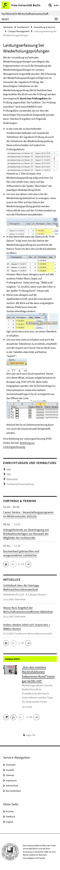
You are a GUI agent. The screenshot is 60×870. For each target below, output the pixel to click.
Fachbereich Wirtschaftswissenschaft (25, 14)
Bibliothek (12, 479)
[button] (6, 564)
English (9, 821)
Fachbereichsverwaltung (20, 484)
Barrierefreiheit (13, 790)
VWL (8, 474)
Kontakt (10, 769)
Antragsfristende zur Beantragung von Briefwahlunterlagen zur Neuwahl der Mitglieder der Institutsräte (26, 534)
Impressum (11, 780)
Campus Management (18, 31)
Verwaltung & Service (44, 27)
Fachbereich (23, 27)
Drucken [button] (10, 811)
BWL (8, 469)
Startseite (8, 27)
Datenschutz (12, 785)
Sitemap (10, 775)
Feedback (10, 816)
